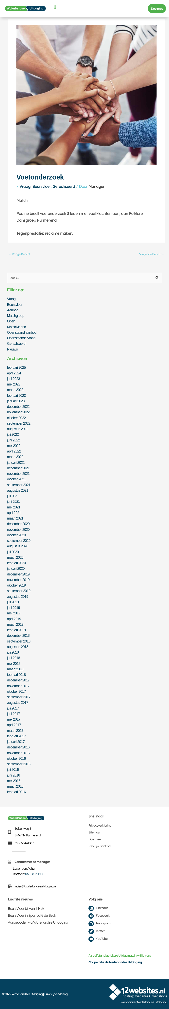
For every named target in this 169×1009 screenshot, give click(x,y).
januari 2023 (16, 401)
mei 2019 (13, 613)
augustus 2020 (17, 546)
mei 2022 (13, 446)
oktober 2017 (16, 691)
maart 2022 (15, 457)
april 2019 (14, 619)
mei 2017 (13, 719)
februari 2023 (16, 395)
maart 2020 (15, 557)
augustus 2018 (17, 647)
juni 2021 (13, 501)
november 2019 (18, 580)
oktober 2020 (16, 535)
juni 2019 (13, 608)
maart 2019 (15, 624)
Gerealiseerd (63, 186)
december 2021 (18, 468)
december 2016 (18, 747)
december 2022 (18, 406)
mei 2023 (13, 384)
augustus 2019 (17, 596)
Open (11, 321)
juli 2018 (13, 652)
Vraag (24, 186)
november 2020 (18, 529)
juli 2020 (13, 552)
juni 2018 (13, 658)
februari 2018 (16, 675)
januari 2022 (16, 462)
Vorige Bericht (19, 254)
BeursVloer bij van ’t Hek (26, 908)
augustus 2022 (17, 429)
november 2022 (18, 412)
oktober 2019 (16, 585)
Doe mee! (94, 839)
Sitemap (94, 832)
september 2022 (18, 423)
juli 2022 (13, 434)
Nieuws (12, 349)
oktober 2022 (16, 418)
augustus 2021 (17, 490)
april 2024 (14, 373)
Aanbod (12, 310)
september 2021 (18, 485)
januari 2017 (16, 742)
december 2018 (18, 635)
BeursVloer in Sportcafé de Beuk (32, 915)
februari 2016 (16, 792)
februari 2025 (16, 367)
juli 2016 (13, 769)
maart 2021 (15, 518)
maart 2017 (15, 730)
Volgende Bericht (152, 254)
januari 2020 (16, 568)
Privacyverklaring (99, 825)
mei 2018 (13, 663)
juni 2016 (13, 775)
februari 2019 (16, 630)
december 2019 (18, 574)
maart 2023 (15, 390)
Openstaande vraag (21, 338)
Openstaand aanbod (21, 332)
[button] (55, 7)
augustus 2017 (17, 702)
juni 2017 (13, 714)
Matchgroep (15, 316)
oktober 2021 (16, 479)
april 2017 (14, 725)
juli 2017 (13, 708)
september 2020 (18, 541)
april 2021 (14, 513)
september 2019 (18, 591)
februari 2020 (16, 563)
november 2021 (18, 473)
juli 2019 (13, 602)
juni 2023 (13, 379)
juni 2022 (13, 440)
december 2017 (18, 680)
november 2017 (18, 686)
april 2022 (14, 451)
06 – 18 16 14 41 (34, 874)
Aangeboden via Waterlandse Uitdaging (38, 922)
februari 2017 (16, 736)
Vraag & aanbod (99, 846)
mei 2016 (13, 781)
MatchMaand (16, 327)
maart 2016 (15, 786)
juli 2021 (13, 496)
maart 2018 (15, 669)
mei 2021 (13, 507)
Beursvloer (41, 186)
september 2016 (18, 764)
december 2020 (18, 524)
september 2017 (18, 697)
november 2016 (18, 753)
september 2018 (18, 641)
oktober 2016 (16, 758)
